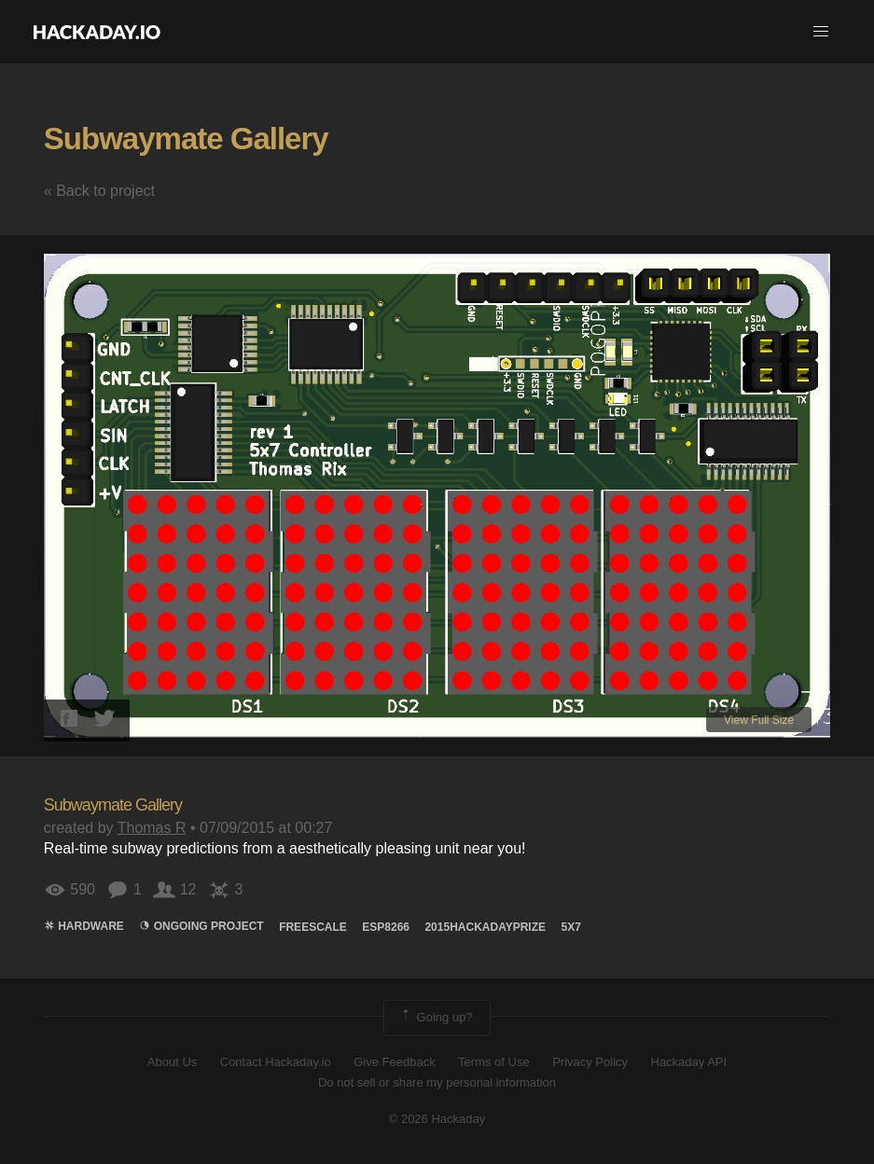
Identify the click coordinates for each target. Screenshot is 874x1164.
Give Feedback (394, 1062)
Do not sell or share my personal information (437, 1082)
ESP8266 (385, 927)
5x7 (571, 927)
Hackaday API (689, 1062)
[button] (821, 31)
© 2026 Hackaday (437, 1119)
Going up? (435, 1017)
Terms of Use (494, 1062)
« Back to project (99, 191)
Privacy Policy (590, 1062)
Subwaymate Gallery (186, 138)
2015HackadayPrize (485, 927)
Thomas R (152, 828)
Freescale (313, 927)
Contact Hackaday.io (275, 1062)
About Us (172, 1062)
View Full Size (759, 720)
